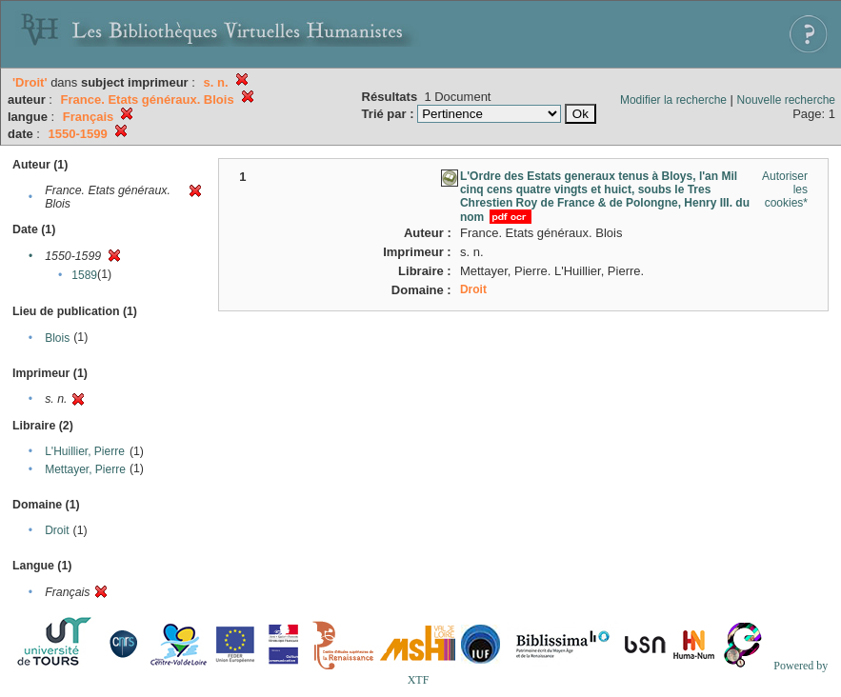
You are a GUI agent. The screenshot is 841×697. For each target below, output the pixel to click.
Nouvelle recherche (786, 100)
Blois (57, 338)
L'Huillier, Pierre (85, 451)
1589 (84, 275)
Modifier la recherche (673, 100)
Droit (57, 530)
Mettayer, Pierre (85, 469)
